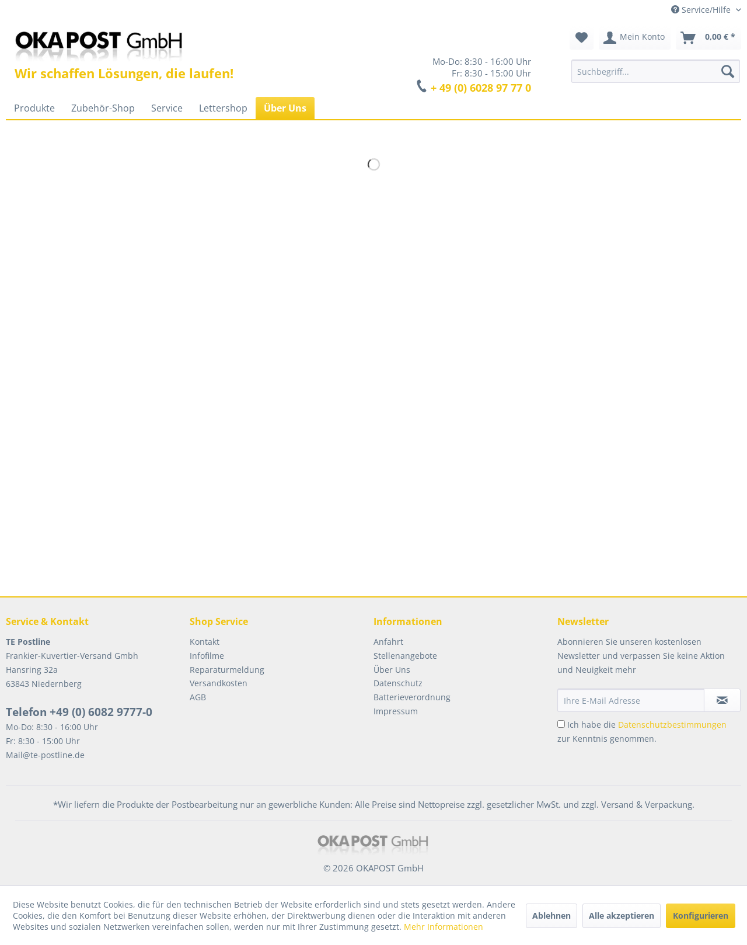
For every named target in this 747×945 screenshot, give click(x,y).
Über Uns (392, 669)
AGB (198, 697)
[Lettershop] (223, 108)
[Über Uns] (285, 108)
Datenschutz (398, 683)
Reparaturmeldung (227, 669)
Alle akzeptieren (621, 915)
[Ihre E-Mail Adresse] (630, 700)
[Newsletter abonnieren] (722, 700)
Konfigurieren (700, 915)
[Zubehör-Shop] (103, 108)
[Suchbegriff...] (655, 71)
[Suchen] (727, 71)
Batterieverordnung (412, 697)
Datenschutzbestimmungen (672, 724)
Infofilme (207, 655)
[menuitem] (655, 71)
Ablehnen (551, 915)
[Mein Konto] (635, 38)
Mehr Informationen (443, 926)
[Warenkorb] (708, 38)
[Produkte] (34, 108)
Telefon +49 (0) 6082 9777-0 (79, 712)
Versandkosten (218, 683)
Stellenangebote (405, 655)
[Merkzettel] (582, 38)
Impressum (396, 711)
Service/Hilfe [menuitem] (702, 9)
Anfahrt (388, 641)
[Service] (167, 108)
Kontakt (204, 641)
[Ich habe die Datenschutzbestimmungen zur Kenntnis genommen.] (561, 724)
